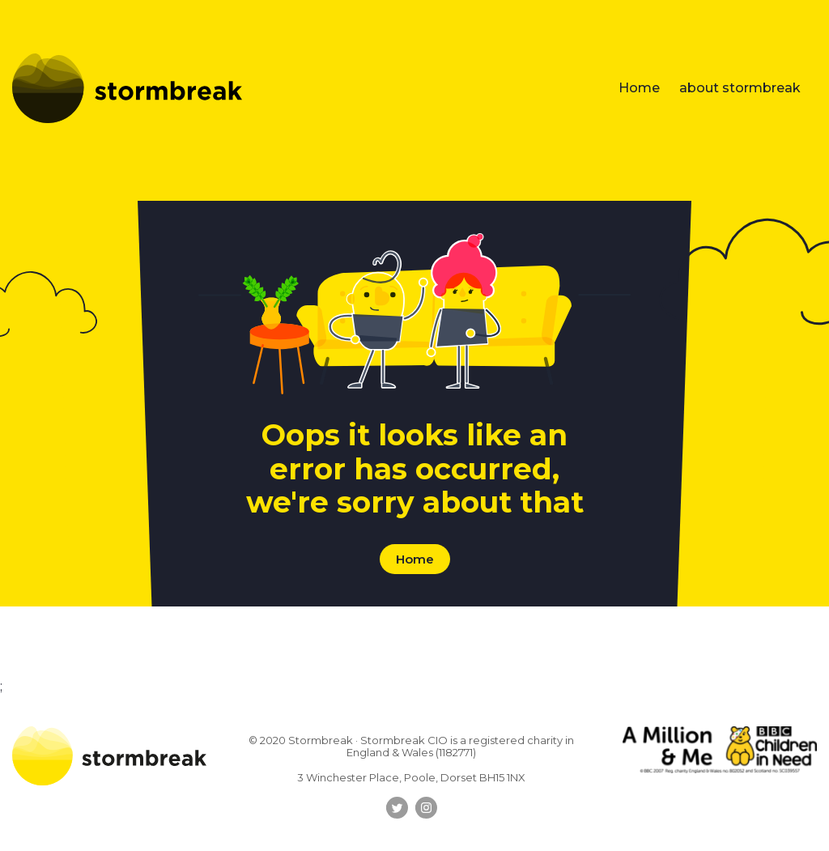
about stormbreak (740, 88)
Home (639, 88)
